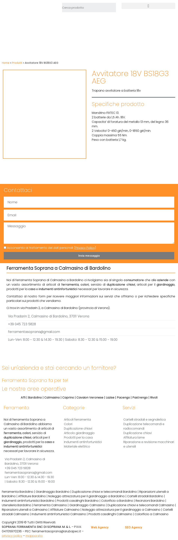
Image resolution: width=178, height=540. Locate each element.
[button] (148, 6)
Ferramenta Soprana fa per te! (35, 380)
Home (5, 63)
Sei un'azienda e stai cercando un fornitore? (59, 368)
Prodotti (17, 63)
